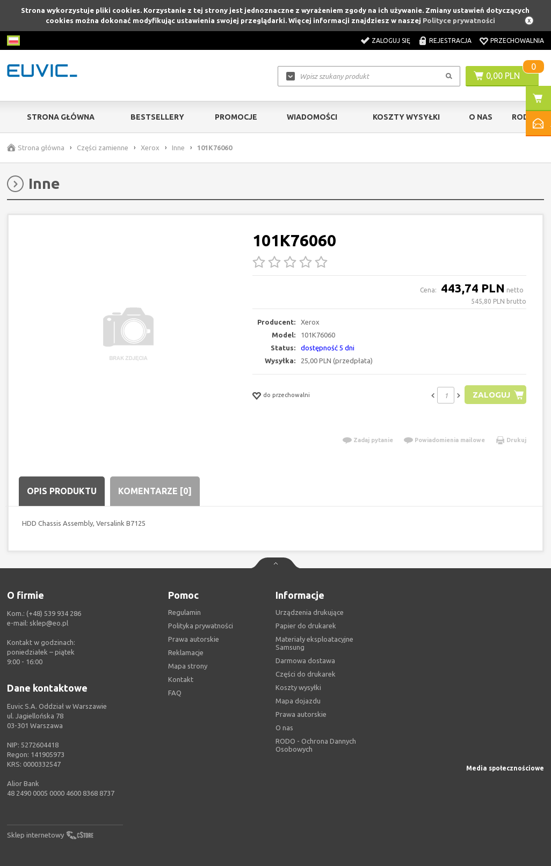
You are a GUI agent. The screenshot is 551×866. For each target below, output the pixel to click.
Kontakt (180, 679)
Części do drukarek (306, 674)
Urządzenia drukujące (310, 612)
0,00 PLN (503, 75)
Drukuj (516, 440)
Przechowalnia (517, 40)
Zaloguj (491, 394)
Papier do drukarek (306, 625)
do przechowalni (286, 395)
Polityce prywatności (459, 20)
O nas (284, 727)
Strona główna (61, 117)
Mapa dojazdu (298, 700)
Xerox (150, 147)
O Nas (480, 117)
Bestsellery (157, 117)
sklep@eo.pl (49, 623)
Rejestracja (450, 40)
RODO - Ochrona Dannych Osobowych (316, 745)
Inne (178, 147)
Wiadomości (312, 117)
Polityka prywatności (200, 625)
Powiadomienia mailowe (450, 440)
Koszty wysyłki (406, 117)
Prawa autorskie (301, 714)
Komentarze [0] (155, 491)
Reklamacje (186, 652)
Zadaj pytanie (373, 440)
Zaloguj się (391, 40)
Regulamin (184, 612)
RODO (523, 117)
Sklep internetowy (35, 835)
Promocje (236, 117)
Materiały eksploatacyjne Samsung (314, 643)
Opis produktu (62, 491)
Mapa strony (187, 666)
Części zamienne (102, 147)
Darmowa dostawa (305, 660)
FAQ (175, 692)
